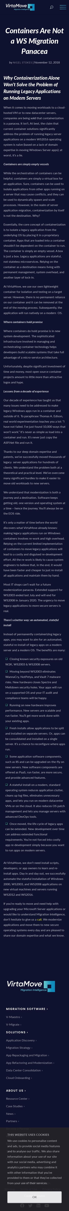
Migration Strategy (18, 1047)
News (9, 1113)
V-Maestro (13, 1017)
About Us (15, 1090)
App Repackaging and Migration (26, 1055)
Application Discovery (20, 1040)
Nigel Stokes (22, 62)
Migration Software (26, 1009)
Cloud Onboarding (18, 1078)
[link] (31, 994)
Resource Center (16, 1098)
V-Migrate (12, 1024)
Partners (11, 1121)
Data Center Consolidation (23, 1070)
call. (39, 919)
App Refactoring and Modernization (29, 1063)
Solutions (16, 1032)
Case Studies (14, 1106)
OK (34, 1197)
